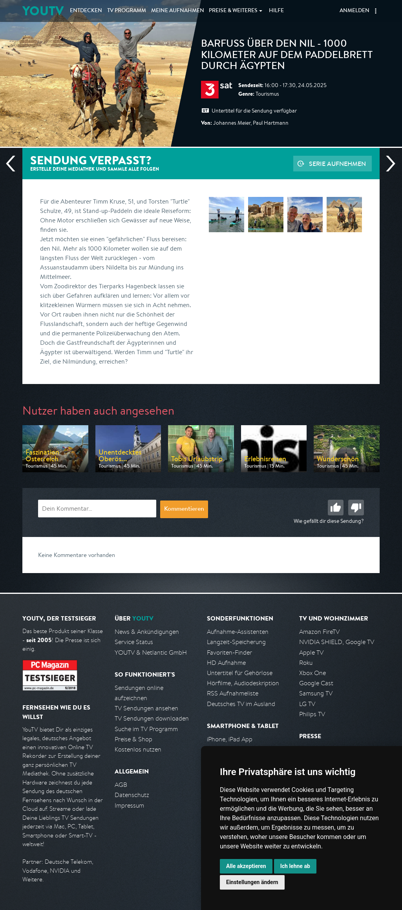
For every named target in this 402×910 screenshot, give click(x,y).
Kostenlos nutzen (138, 749)
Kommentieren (184, 509)
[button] (376, 11)
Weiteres (233, 11)
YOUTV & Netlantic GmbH (151, 652)
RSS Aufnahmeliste (232, 693)
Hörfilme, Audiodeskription (243, 683)
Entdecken (86, 11)
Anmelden (354, 11)
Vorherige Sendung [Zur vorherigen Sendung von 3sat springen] (14, 163)
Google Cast (316, 683)
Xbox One (312, 673)
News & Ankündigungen (147, 632)
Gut (336, 507)
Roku (305, 663)
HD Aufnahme (226, 663)
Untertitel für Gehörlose (239, 673)
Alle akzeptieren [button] (246, 866)
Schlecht (356, 507)
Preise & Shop (133, 739)
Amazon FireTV (319, 632)
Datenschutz (132, 795)
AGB (121, 785)
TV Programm (126, 11)
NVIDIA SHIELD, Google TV (336, 642)
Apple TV (311, 652)
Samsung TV (316, 693)
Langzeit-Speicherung (236, 642)
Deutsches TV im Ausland (241, 704)
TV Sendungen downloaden (152, 718)
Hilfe (276, 11)
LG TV (307, 704)
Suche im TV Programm (146, 729)
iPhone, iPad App (229, 739)
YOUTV (43, 11)
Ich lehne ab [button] (295, 866)
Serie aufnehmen (337, 163)
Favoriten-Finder (229, 652)
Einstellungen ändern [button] (252, 882)
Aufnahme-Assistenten (238, 632)
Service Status (134, 642)
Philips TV (312, 714)
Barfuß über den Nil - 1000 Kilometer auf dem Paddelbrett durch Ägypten (287, 56)
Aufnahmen (177, 11)
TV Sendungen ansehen (146, 708)
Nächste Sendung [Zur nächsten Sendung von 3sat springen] (387, 163)
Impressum (129, 805)
